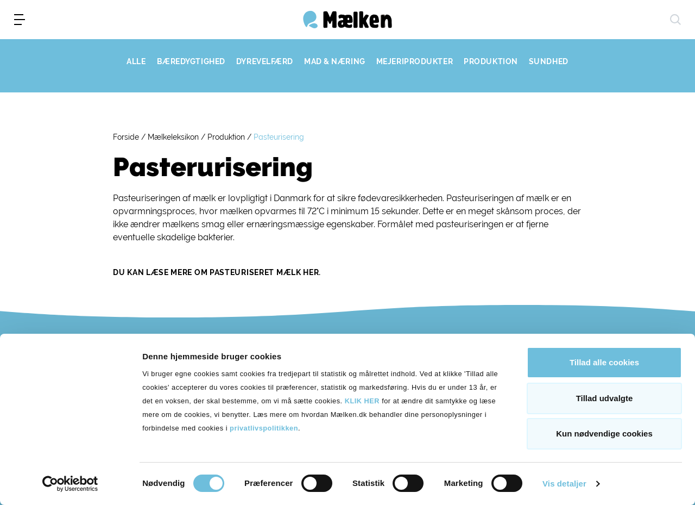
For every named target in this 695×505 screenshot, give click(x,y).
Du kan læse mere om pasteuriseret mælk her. (217, 272)
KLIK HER (362, 401)
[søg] (675, 19)
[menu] (19, 19)
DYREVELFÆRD (264, 61)
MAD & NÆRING (334, 61)
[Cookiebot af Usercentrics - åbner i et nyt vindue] (70, 484)
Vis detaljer (564, 483)
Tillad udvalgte (604, 398)
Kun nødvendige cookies (604, 433)
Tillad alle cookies (604, 362)
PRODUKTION (491, 61)
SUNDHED (548, 61)
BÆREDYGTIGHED (191, 61)
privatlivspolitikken (264, 428)
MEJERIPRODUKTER (414, 61)
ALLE (136, 61)
